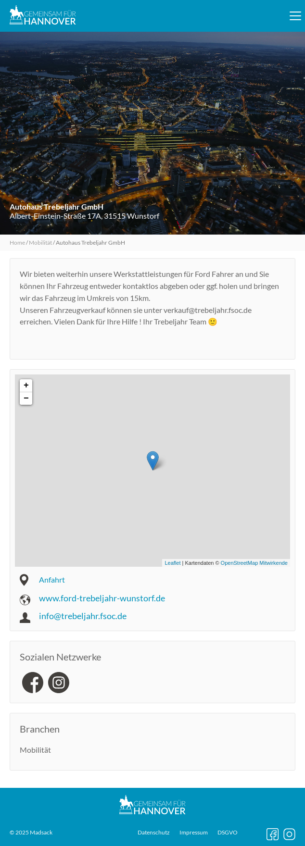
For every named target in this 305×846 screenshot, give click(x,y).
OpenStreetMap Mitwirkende (254, 563)
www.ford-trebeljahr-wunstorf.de (102, 598)
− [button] (26, 398)
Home (17, 242)
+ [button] (26, 385)
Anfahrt (52, 579)
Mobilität (40, 242)
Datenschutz (154, 832)
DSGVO (227, 832)
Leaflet (172, 563)
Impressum (193, 832)
